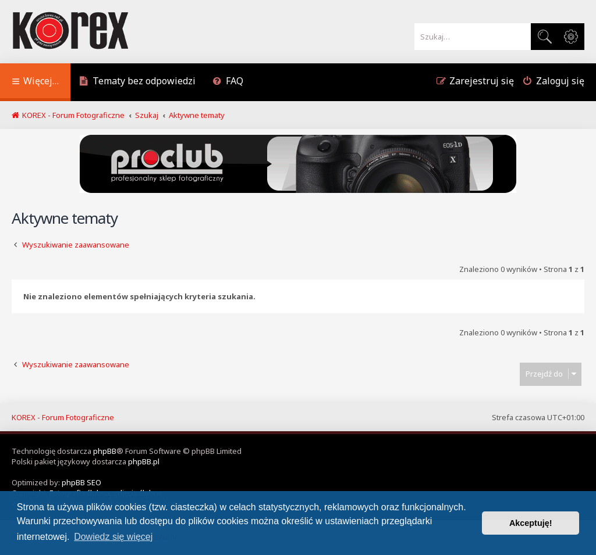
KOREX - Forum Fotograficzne (63, 417)
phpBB (104, 451)
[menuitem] (137, 82)
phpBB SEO (81, 482)
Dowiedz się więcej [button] (113, 537)
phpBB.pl (143, 461)
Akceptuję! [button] (530, 523)
